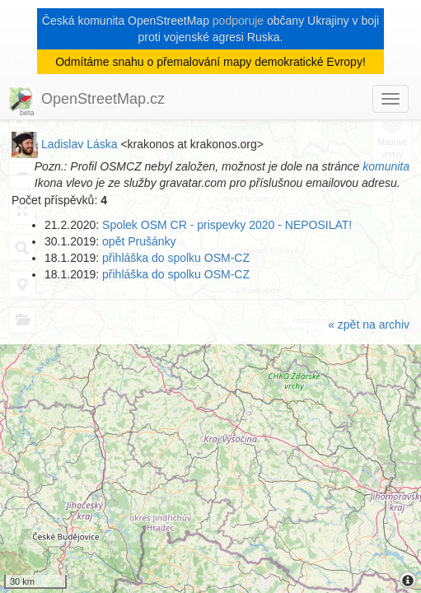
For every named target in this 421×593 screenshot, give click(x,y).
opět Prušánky (139, 241)
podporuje (238, 20)
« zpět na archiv (368, 324)
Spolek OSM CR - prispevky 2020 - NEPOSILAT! (227, 224)
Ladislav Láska (79, 144)
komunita (386, 166)
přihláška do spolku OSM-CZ (176, 257)
